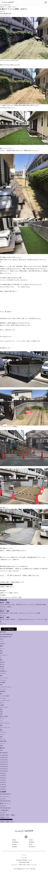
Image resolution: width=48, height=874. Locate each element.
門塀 (1, 712)
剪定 (1, 675)
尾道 (1, 736)
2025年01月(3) (4, 771)
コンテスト (3, 689)
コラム (2, 641)
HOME (14, 840)
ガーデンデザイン (5, 723)
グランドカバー (4, 707)
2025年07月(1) (4, 764)
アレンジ (2, 739)
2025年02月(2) (4, 768)
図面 (1, 725)
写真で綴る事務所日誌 (6, 634)
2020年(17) (3, 782)
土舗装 (2, 705)
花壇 (1, 684)
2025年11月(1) (4, 762)
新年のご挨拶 (4, 716)
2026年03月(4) (4, 755)
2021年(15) (3, 780)
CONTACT (32, 846)
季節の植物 (3, 741)
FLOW (31, 840)
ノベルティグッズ (5, 700)
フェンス (2, 743)
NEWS (2, 639)
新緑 (1, 653)
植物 (1, 650)
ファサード (3, 732)
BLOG (31, 844)
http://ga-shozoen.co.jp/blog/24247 (9, 60)
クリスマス (3, 698)
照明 (1, 745)
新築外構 (2, 691)
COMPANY (15, 842)
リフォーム (3, 680)
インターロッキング (5, 687)
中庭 (1, 714)
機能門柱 (2, 748)
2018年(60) (3, 787)
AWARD (14, 846)
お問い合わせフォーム (6, 584)
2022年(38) (3, 778)
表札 (1, 709)
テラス (2, 718)
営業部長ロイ (4, 671)
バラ (1, 721)
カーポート (3, 673)
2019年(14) (3, 784)
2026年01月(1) (4, 757)
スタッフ (2, 734)
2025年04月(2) (4, 766)
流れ (1, 693)
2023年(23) (3, 775)
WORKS (14, 844)
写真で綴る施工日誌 (5, 4)
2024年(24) (3, 773)
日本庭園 (2, 682)
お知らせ (2, 643)
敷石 (1, 659)
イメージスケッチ (5, 727)
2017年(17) (3, 789)
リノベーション (4, 678)
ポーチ (2, 702)
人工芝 (2, 668)
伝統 (1, 750)
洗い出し (2, 664)
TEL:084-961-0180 (24, 862)
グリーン (3, 648)
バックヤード (4, 655)
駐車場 (2, 666)
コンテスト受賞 (4, 696)
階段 (1, 730)
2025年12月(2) (4, 759)
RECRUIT (32, 842)
